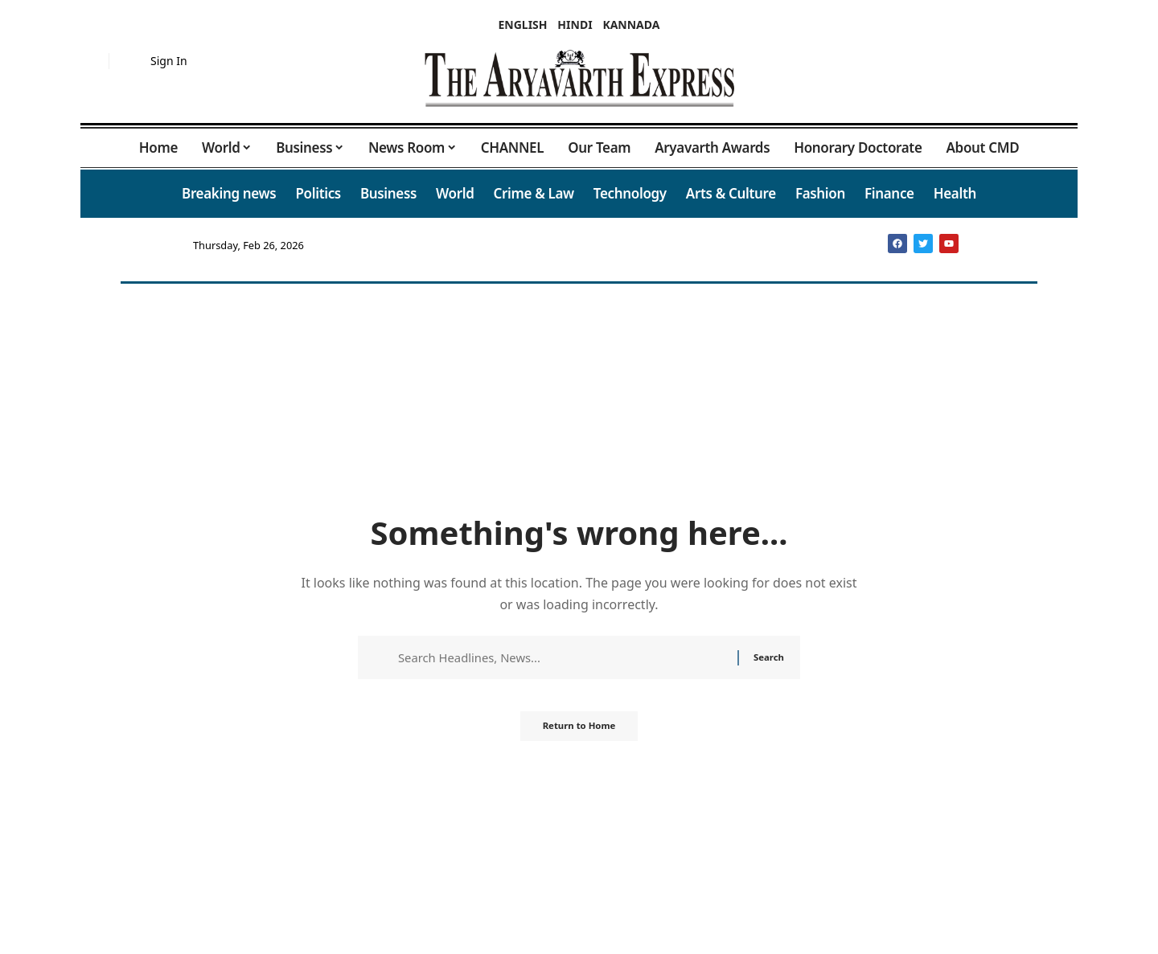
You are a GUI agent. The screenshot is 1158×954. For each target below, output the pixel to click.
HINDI (574, 24)
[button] (92, 61)
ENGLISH (522, 24)
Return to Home (579, 731)
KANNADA (630, 24)
